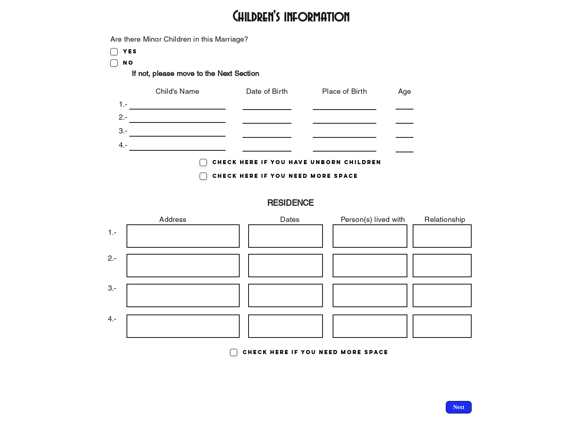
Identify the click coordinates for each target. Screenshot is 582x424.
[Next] (459, 407)
